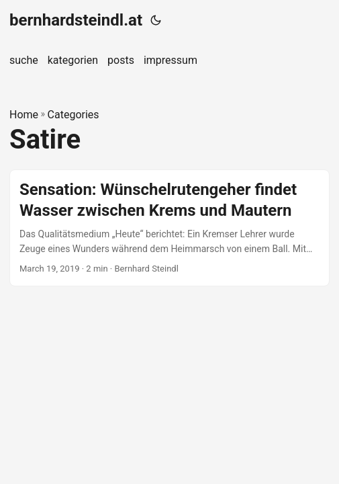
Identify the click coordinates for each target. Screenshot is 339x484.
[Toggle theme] (156, 20)
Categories (73, 114)
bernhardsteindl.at (75, 20)
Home (23, 114)
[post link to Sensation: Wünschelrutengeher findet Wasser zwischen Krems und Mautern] (169, 228)
